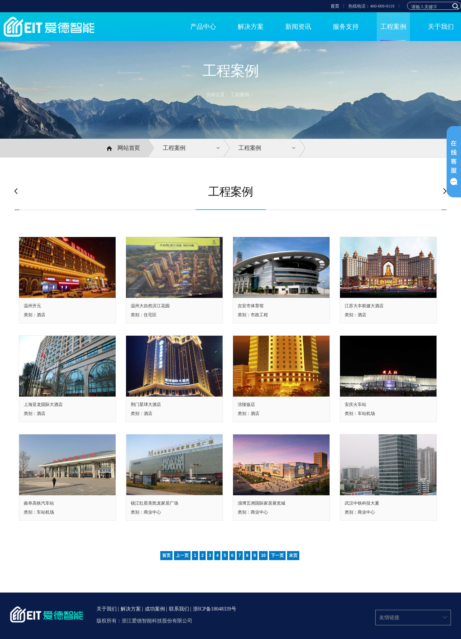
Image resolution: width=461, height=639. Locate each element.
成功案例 (155, 609)
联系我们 (179, 609)
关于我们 (441, 26)
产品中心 (203, 26)
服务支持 (346, 26)
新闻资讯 (298, 26)
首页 (335, 6)
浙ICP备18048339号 (214, 609)
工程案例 (393, 26)
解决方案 (251, 26)
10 (263, 555)
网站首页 (123, 148)
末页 (293, 555)
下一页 (277, 555)
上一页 (182, 555)
